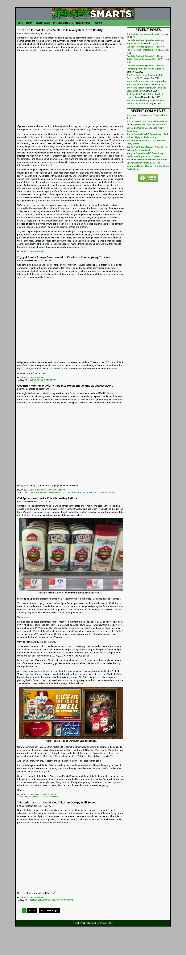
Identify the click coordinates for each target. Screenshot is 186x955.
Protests (60, 921)
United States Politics (54, 511)
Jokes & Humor (36, 265)
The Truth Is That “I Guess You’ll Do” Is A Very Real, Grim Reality (66, 42)
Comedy (33, 921)
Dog (53, 921)
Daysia (130, 138)
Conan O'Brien (44, 921)
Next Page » (52, 931)
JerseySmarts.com (93, 19)
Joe (128, 132)
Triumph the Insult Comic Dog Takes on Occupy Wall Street (69, 823)
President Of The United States (69, 513)
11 (42, 931)
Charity (50, 513)
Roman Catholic (92, 513)
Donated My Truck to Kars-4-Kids (151, 132)
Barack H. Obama (38, 513)
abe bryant (132, 125)
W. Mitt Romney (107, 513)
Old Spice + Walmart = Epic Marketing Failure (56, 518)
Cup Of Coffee (36, 397)
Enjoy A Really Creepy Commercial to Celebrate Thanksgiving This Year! (70, 272)
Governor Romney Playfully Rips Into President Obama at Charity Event (68, 404)
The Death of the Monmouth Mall (143, 44)
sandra (130, 176)
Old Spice (45, 818)
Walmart (54, 818)
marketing (35, 818)
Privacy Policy (106, 944)
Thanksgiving (50, 397)
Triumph (69, 921)
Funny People (35, 815)
